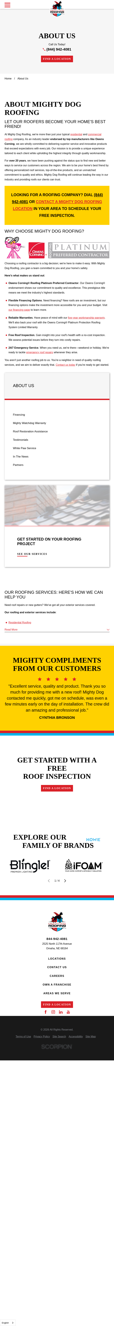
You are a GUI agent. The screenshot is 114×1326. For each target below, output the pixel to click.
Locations (57, 1175)
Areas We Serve (57, 1209)
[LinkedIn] (61, 1228)
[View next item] (65, 1097)
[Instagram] (53, 1228)
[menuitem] (57, 486)
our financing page (19, 381)
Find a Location (57, 58)
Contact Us (57, 1184)
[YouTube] (68, 1228)
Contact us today (65, 436)
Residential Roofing (19, 694)
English (5, 1323)
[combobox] (8, 1323)
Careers (57, 1192)
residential (76, 206)
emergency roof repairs (39, 424)
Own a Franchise (57, 1201)
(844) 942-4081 (58, 49)
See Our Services (32, 625)
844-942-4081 (56, 1155)
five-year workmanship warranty (86, 389)
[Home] (57, 9)
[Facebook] (45, 1228)
